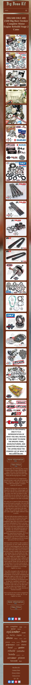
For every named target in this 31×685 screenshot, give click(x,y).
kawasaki (13, 661)
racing (13, 642)
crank (18, 645)
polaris (18, 655)
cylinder (13, 632)
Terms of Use (16, 676)
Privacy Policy (16, 673)
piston (21, 657)
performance (10, 645)
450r (7, 627)
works (25, 627)
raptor (19, 629)
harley (12, 635)
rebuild (11, 650)
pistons (8, 642)
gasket (21, 647)
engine (19, 635)
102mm (20, 638)
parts (25, 638)
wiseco (23, 645)
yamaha (20, 650)
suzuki (24, 632)
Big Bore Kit (16, 667)
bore (24, 641)
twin (23, 655)
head (10, 647)
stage (20, 627)
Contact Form (16, 670)
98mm (16, 638)
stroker (11, 658)
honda (12, 654)
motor (13, 629)
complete (14, 626)
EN (15, 678)
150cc (24, 635)
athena (9, 638)
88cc (7, 635)
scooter (15, 648)
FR (17, 678)
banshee (18, 642)
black (20, 661)
